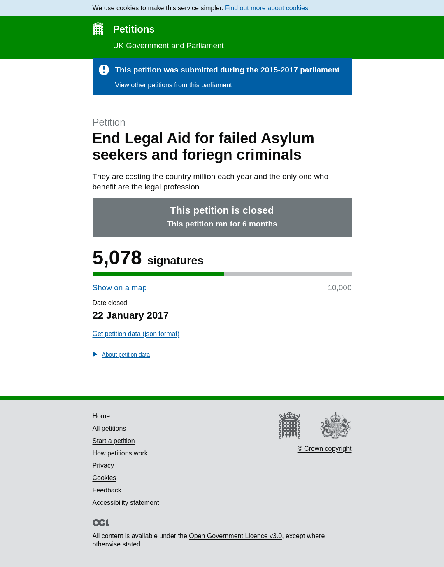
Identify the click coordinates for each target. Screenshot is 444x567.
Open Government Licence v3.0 (235, 535)
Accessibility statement (126, 502)
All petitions (109, 428)
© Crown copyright (325, 448)
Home (101, 416)
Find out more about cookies (266, 8)
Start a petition (114, 440)
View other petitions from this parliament (173, 85)
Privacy (103, 465)
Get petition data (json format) (136, 333)
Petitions (134, 29)
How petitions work (120, 453)
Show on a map (120, 287)
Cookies (104, 477)
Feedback (107, 490)
